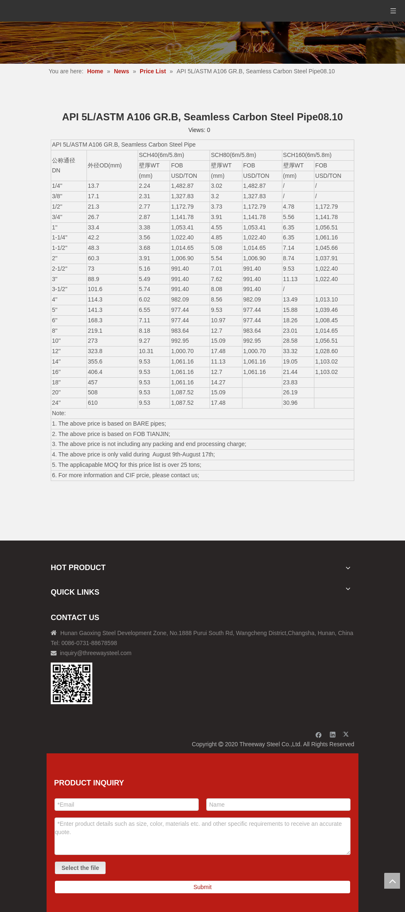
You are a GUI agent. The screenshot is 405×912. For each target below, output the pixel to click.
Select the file (80, 868)
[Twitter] (347, 734)
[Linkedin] (333, 734)
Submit (202, 887)
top (392, 881)
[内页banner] (202, 43)
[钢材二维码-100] (71, 683)
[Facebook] (319, 734)
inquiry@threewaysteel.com (95, 653)
